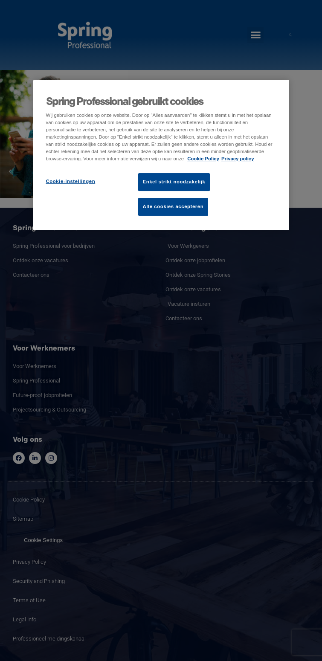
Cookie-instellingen (71, 181)
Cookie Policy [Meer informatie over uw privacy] (203, 158)
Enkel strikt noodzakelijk (174, 181)
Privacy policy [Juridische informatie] (237, 158)
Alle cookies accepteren (173, 206)
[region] (161, 155)
